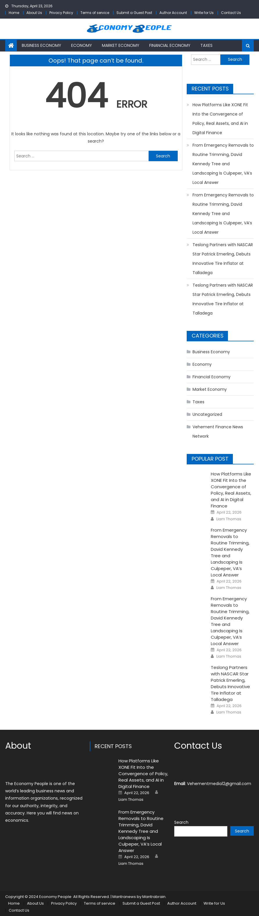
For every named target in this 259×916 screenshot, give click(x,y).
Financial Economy (169, 45)
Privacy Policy (61, 12)
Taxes (206, 45)
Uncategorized (207, 414)
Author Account (173, 12)
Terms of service (94, 12)
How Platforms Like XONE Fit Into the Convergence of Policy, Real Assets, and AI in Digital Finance (220, 119)
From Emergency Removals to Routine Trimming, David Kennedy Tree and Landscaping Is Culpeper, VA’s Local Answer (223, 163)
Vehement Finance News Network (218, 431)
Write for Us (204, 12)
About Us (34, 12)
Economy (81, 45)
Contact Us (231, 12)
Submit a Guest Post (134, 12)
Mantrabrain (154, 896)
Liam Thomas (228, 519)
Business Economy (41, 45)
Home (14, 12)
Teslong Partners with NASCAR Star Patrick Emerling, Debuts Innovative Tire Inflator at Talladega (223, 259)
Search (181, 822)
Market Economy (120, 45)
